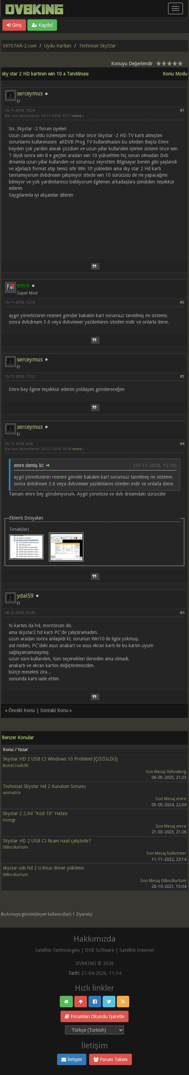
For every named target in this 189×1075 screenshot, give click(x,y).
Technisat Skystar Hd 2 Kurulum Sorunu (44, 786)
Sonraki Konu (54, 710)
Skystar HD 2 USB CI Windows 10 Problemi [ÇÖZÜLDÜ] (60, 759)
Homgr (9, 819)
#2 (182, 302)
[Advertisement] (94, 225)
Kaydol (42, 25)
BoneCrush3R (15, 765)
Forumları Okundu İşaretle (94, 1016)
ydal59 (25, 596)
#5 (182, 613)
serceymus (30, 93)
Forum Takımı (110, 1059)
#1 (182, 110)
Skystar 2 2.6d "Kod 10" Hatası (35, 813)
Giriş (14, 25)
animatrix (12, 792)
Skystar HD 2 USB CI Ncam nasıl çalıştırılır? (47, 840)
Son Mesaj (155, 771)
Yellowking (176, 771)
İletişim (71, 1059)
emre (76, 116)
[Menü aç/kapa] (175, 8)
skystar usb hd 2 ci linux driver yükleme (43, 868)
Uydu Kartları (57, 45)
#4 (182, 444)
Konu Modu (175, 73)
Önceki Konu (21, 710)
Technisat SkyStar (97, 45)
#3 (182, 376)
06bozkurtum (15, 847)
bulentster (176, 853)
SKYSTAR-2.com (19, 45)
